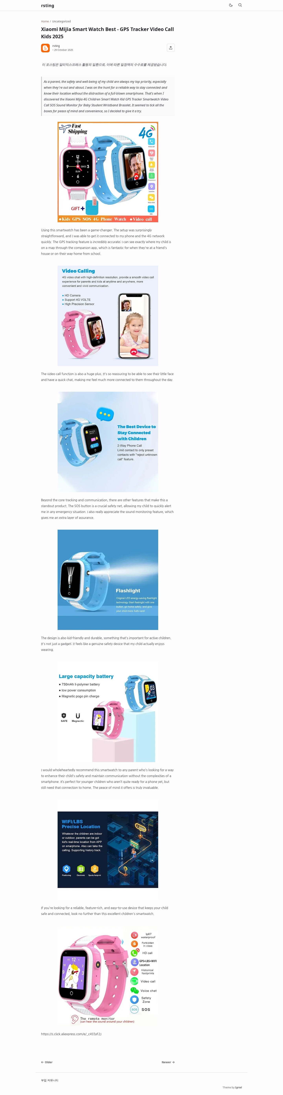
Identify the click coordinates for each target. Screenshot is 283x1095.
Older (46, 1062)
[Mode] (230, 5)
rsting (47, 5)
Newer (168, 1062)
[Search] (240, 5)
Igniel (238, 1087)
